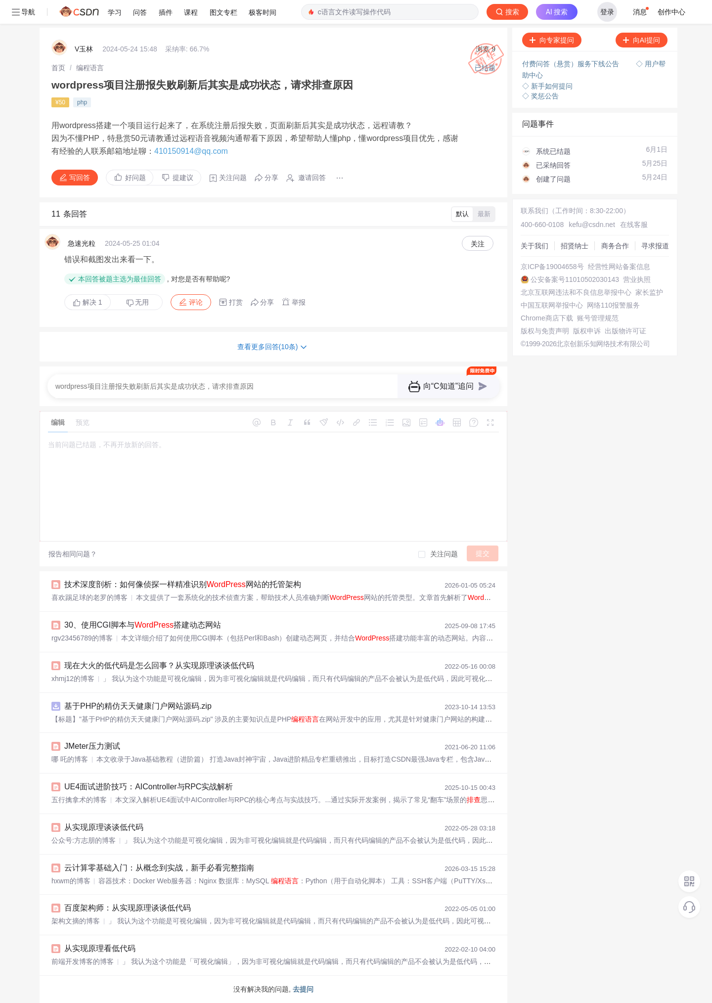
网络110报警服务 (613, 305)
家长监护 (649, 292)
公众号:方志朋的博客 (83, 840)
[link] (58, 68)
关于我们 (534, 246)
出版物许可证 (625, 331)
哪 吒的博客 (69, 759)
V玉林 (84, 49)
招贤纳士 (574, 246)
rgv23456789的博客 (82, 638)
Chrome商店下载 (547, 318)
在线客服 (634, 224)
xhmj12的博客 (72, 679)
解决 (87, 302)
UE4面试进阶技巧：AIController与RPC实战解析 (148, 786)
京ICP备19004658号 (552, 267)
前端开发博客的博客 (82, 961)
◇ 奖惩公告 (540, 96)
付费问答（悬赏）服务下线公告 (571, 64)
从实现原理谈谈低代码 (103, 827)
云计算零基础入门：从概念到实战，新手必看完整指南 (159, 868)
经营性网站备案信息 (619, 267)
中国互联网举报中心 (552, 305)
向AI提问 (641, 40)
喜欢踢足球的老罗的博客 (89, 597)
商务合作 (615, 246)
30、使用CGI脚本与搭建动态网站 (142, 625)
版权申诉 (587, 331)
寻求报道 (655, 246)
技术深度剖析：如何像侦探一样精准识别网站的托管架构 (182, 584)
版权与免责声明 (545, 331)
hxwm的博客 (70, 881)
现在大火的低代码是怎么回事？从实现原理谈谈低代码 (159, 665)
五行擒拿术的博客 (79, 800)
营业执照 (637, 279)
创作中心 (671, 12)
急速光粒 (81, 243)
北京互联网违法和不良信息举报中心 (576, 292)
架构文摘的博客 (75, 921)
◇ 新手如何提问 (547, 86)
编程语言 (90, 68)
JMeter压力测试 (92, 746)
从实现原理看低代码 (99, 948)
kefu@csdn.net (592, 224)
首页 (58, 68)
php (82, 102)
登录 (607, 12)
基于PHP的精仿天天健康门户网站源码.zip (138, 706)
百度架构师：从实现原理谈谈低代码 (127, 908)
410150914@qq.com (191, 151)
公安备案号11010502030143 (575, 279)
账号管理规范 (598, 318)
